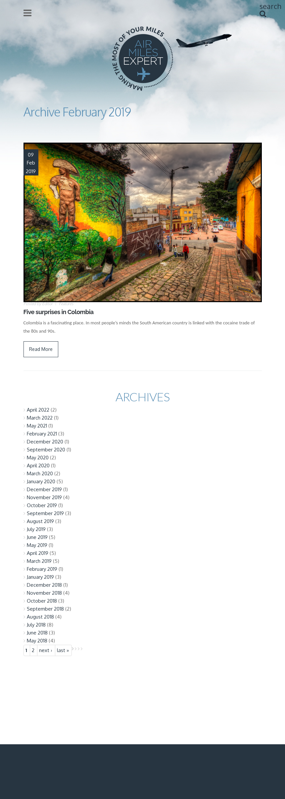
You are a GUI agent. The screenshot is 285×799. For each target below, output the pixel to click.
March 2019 (39, 561)
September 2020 (46, 449)
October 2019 (42, 505)
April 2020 (38, 465)
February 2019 (42, 569)
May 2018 (37, 640)
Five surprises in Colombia (59, 311)
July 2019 (36, 529)
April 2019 (37, 553)
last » (63, 650)
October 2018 (42, 601)
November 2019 (44, 497)
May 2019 (37, 545)
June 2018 (37, 633)
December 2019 (44, 489)
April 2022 (38, 410)
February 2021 (42, 434)
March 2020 (40, 473)
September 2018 (45, 609)
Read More (41, 349)
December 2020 (45, 441)
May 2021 (37, 426)
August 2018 (40, 617)
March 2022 (40, 418)
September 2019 (45, 513)
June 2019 (37, 537)
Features (66, 303)
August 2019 (40, 521)
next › (45, 650)
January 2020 (41, 481)
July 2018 (36, 625)
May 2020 (38, 457)
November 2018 (44, 593)
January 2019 (40, 577)
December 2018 (44, 585)
